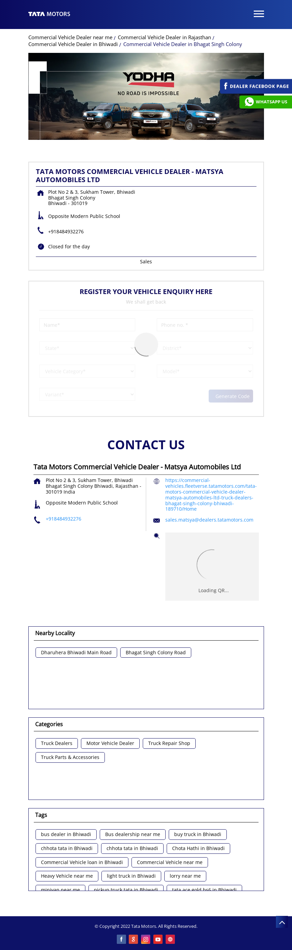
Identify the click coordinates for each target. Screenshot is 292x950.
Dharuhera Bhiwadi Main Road (76, 653)
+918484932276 (66, 231)
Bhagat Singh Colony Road (156, 653)
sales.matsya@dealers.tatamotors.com (209, 519)
